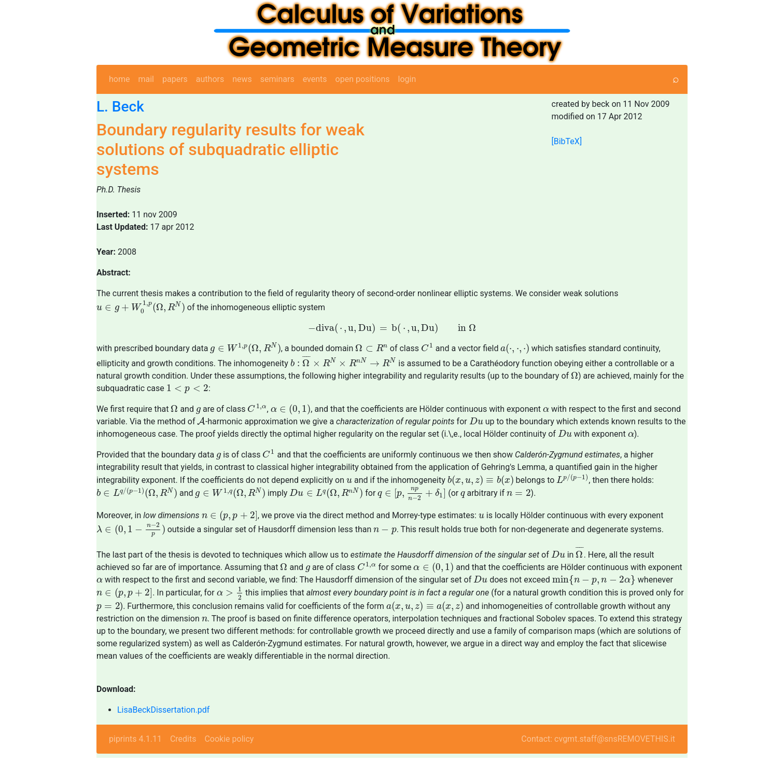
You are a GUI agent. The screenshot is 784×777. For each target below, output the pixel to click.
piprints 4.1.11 (135, 758)
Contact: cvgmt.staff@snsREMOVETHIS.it (598, 758)
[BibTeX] (567, 141)
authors (210, 79)
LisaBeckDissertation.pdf (163, 729)
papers (175, 79)
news (242, 79)
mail (146, 79)
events (315, 79)
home (119, 79)
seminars (277, 79)
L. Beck (120, 106)
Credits (183, 758)
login (407, 79)
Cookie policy (229, 758)
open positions (362, 79)
